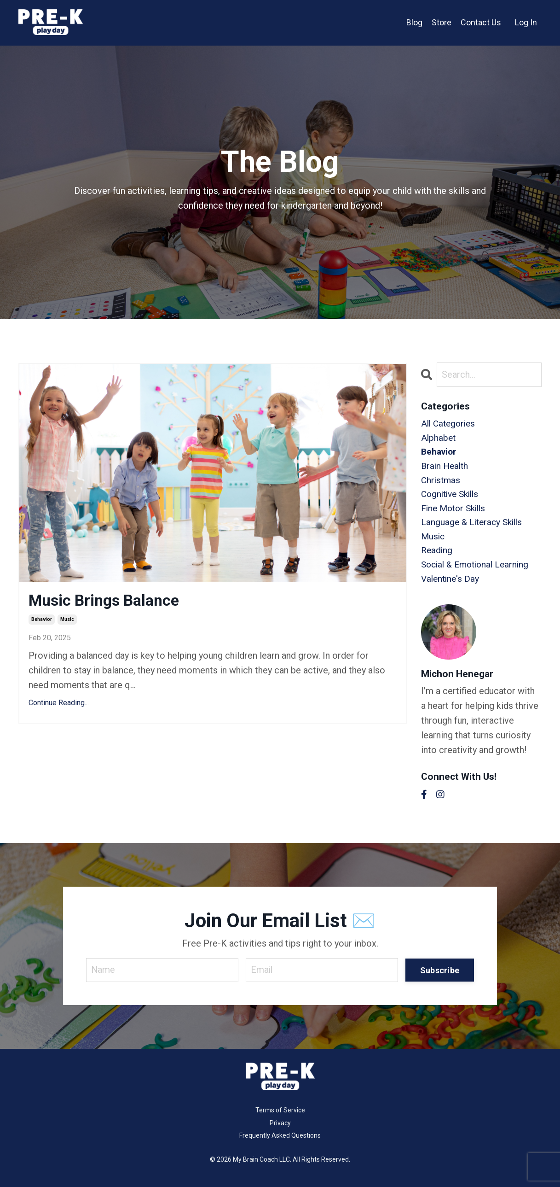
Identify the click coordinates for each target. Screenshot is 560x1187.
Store (441, 22)
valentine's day (451, 586)
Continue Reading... (59, 704)
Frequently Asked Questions (280, 1144)
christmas (441, 483)
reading (437, 557)
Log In (526, 22)
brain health (446, 468)
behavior (41, 620)
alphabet (439, 439)
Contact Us (481, 22)
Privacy (280, 1131)
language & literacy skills (474, 527)
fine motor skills (456, 513)
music (67, 620)
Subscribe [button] (439, 978)
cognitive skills (452, 498)
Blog (414, 22)
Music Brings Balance (109, 601)
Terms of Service (280, 1119)
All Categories (450, 424)
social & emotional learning (478, 572)
